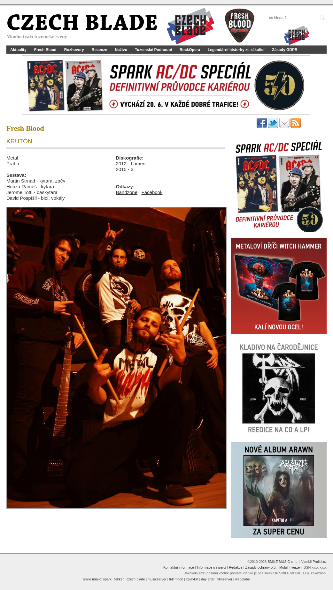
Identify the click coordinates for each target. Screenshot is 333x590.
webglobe (242, 579)
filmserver (224, 579)
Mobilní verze (289, 567)
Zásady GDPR (284, 50)
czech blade (136, 579)
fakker (119, 579)
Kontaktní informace (178, 567)
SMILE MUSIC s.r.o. (282, 562)
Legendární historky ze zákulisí (236, 50)
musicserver (157, 579)
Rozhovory (74, 50)
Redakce (236, 567)
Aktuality (18, 50)
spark (107, 579)
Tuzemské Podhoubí (153, 50)
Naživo (121, 50)
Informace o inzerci (211, 567)
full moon (176, 579)
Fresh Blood (45, 50)
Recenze (99, 50)
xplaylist (192, 579)
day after (207, 579)
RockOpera (190, 50)
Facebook (152, 192)
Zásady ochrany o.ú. (260, 567)
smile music (92, 579)
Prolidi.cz (320, 562)
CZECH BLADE (82, 24)
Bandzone (127, 192)
